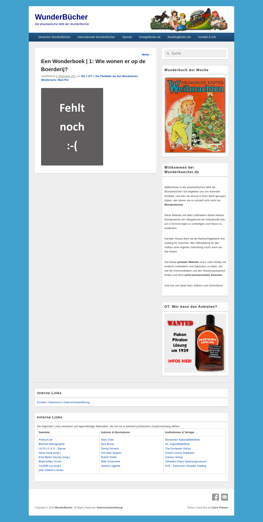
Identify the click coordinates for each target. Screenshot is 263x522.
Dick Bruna (107, 444)
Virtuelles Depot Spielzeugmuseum (186, 461)
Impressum (54, 402)
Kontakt (41, 402)
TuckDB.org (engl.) (50, 465)
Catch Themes (219, 507)
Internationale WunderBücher (96, 37)
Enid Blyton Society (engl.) (54, 457)
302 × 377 (86, 76)
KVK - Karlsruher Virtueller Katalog (185, 465)
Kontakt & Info (207, 37)
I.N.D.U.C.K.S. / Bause (52, 448)
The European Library (178, 448)
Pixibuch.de (45, 439)
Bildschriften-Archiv (50, 461)
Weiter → (147, 54)
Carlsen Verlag (174, 457)
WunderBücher (61, 17)
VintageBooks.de (150, 37)
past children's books (51, 470)
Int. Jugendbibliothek (177, 444)
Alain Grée (107, 439)
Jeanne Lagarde (110, 465)
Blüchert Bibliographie (52, 444)
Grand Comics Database (179, 452)
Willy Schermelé (110, 461)
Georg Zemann (110, 448)
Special (127, 37)
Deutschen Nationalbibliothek (182, 439)
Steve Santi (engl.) (50, 452)
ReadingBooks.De (179, 37)
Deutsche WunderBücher (54, 37)
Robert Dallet (109, 457)
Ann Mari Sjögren (111, 452)
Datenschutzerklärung (77, 402)
